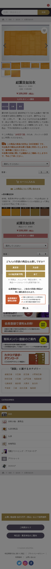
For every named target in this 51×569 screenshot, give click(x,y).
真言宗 (15, 268)
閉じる (25, 308)
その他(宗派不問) (15, 274)
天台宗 (35, 268)
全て (35, 274)
